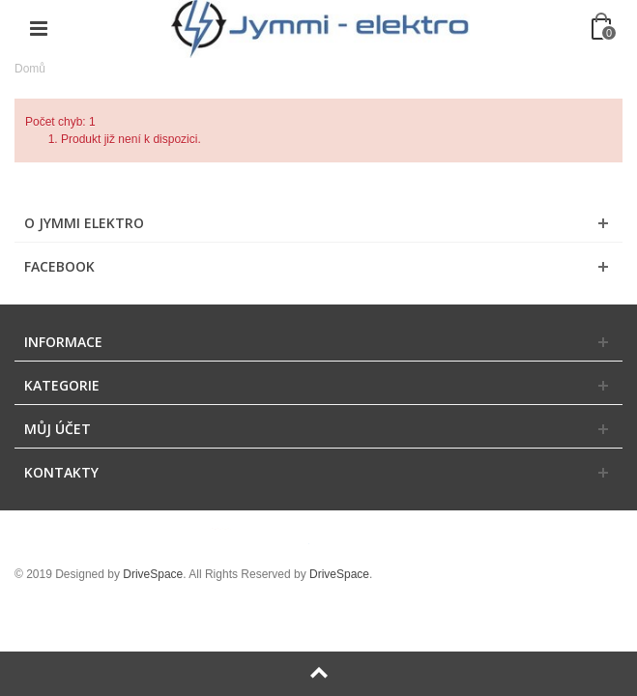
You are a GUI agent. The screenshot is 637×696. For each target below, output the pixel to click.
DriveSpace (153, 574)
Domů (29, 68)
